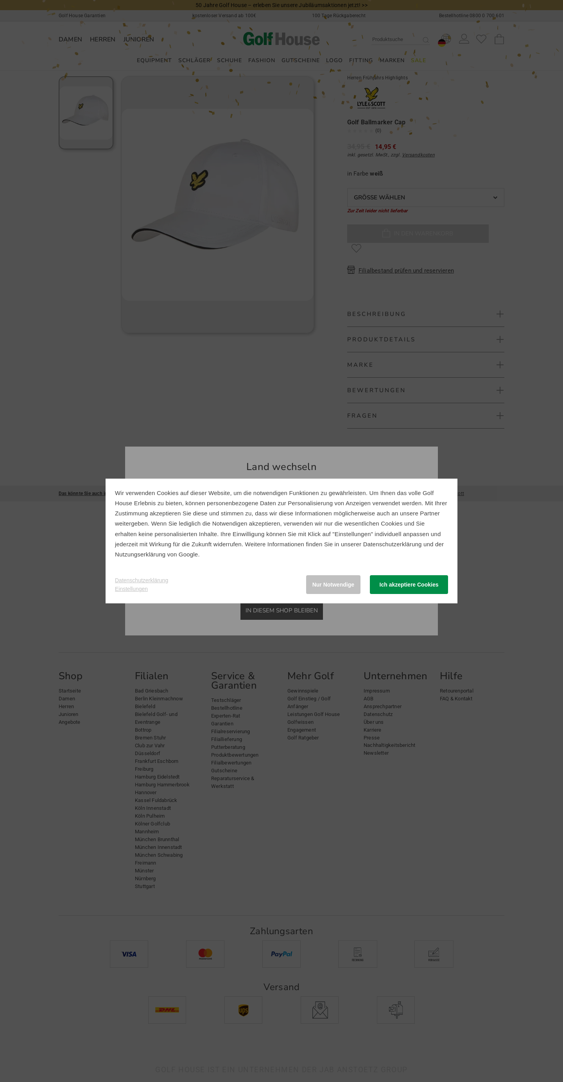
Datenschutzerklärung (392, 544)
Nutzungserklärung (140, 554)
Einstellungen (131, 589)
